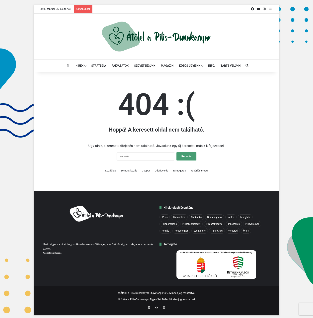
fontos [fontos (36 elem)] (231, 217)
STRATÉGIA (98, 65)
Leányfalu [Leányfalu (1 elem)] (245, 217)
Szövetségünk (144, 65)
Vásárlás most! (199, 170)
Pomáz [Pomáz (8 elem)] (165, 230)
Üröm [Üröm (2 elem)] (246, 230)
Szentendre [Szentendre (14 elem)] (200, 230)
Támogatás (179, 170)
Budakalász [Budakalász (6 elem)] (179, 217)
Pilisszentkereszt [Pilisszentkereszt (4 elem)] (191, 224)
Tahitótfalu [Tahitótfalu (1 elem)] (217, 230)
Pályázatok (120, 65)
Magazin (167, 65)
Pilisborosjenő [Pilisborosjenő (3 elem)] (169, 224)
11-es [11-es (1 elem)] (164, 217)
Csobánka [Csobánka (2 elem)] (196, 217)
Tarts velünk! (231, 65)
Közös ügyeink (189, 65)
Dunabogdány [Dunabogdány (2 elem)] (214, 217)
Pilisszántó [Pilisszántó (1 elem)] (234, 224)
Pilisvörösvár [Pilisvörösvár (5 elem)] (252, 224)
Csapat (146, 170)
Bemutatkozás (129, 170)
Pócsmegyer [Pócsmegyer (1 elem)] (181, 230)
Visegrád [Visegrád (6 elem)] (233, 230)
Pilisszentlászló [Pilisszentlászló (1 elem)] (214, 224)
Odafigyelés (161, 170)
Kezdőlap (110, 170)
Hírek (79, 65)
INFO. (211, 65)
